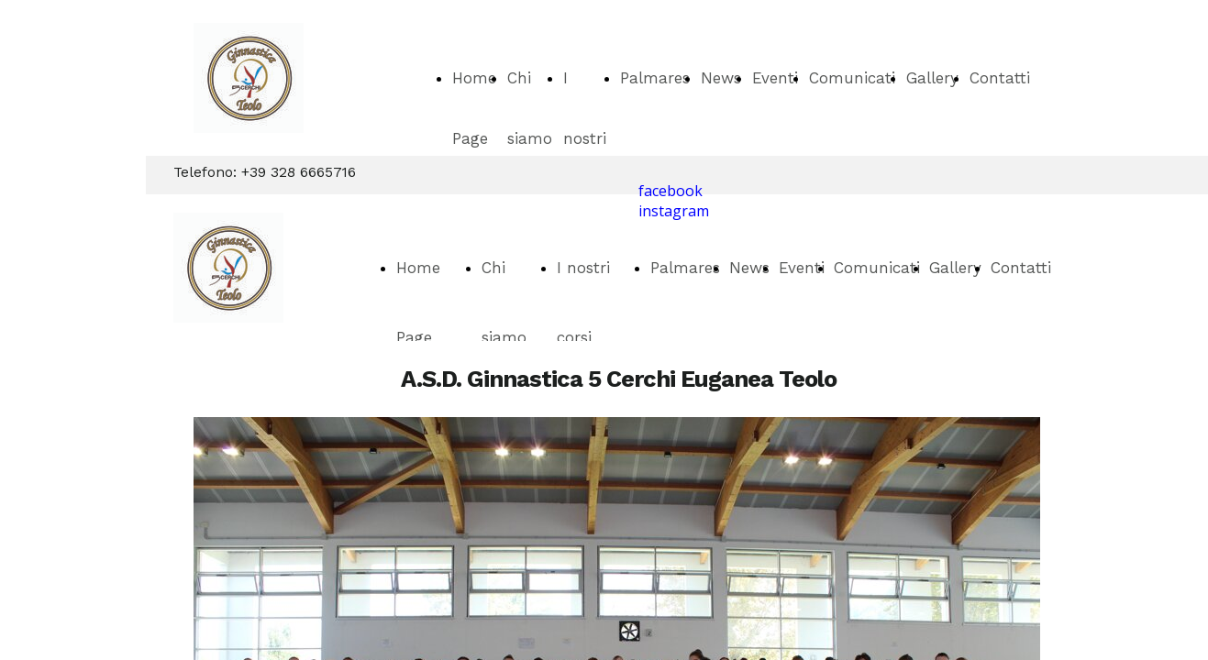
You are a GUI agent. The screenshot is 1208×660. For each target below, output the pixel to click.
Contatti (1000, 78)
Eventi (775, 78)
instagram (673, 211)
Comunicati (852, 78)
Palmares (655, 78)
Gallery (932, 78)
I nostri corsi (584, 138)
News (721, 78)
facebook (670, 191)
